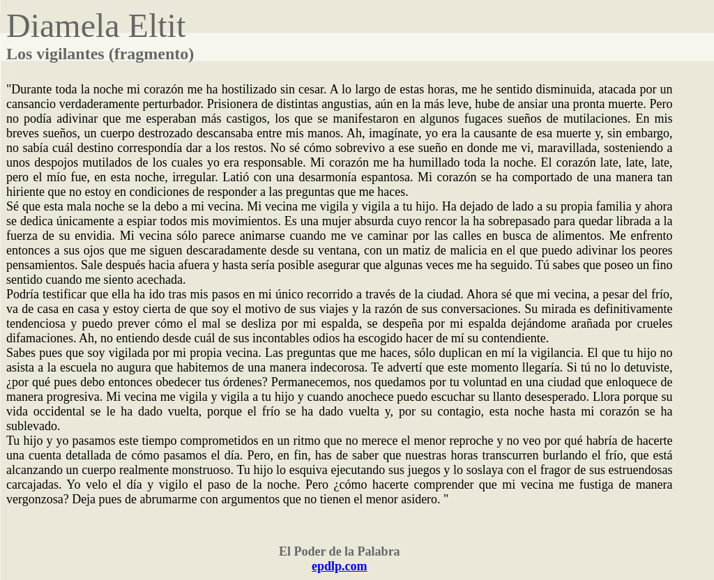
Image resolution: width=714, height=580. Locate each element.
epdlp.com (339, 566)
